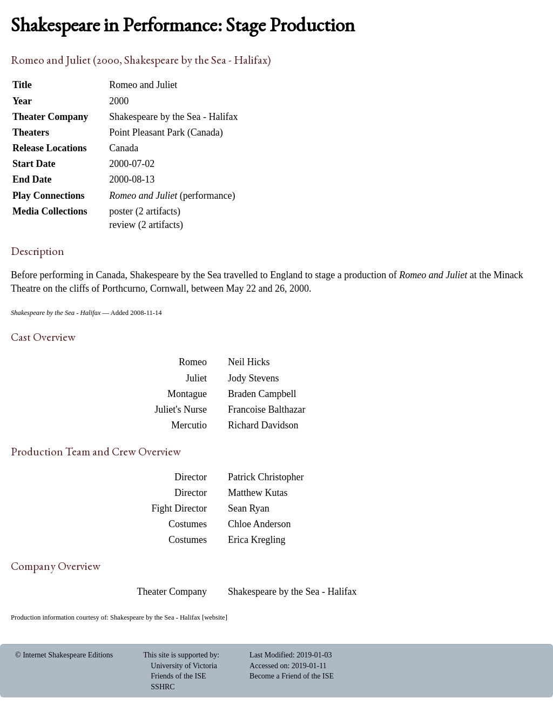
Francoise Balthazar (266, 409)
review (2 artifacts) (146, 224)
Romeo (193, 362)
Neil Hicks (248, 362)
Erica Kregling (256, 539)
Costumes (187, 524)
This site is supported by (180, 655)
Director (190, 477)
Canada (123, 148)
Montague (187, 393)
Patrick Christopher (266, 477)
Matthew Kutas (257, 492)
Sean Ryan (248, 508)
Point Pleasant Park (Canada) (165, 132)
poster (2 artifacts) (144, 211)
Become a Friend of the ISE (291, 676)
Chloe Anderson (259, 524)
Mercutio (189, 425)
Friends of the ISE (178, 676)
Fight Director (179, 508)
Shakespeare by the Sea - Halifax (292, 591)
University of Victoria (184, 666)
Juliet (196, 378)
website (214, 617)
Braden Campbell (262, 393)
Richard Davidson (263, 425)
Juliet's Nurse (180, 409)
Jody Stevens (253, 378)
